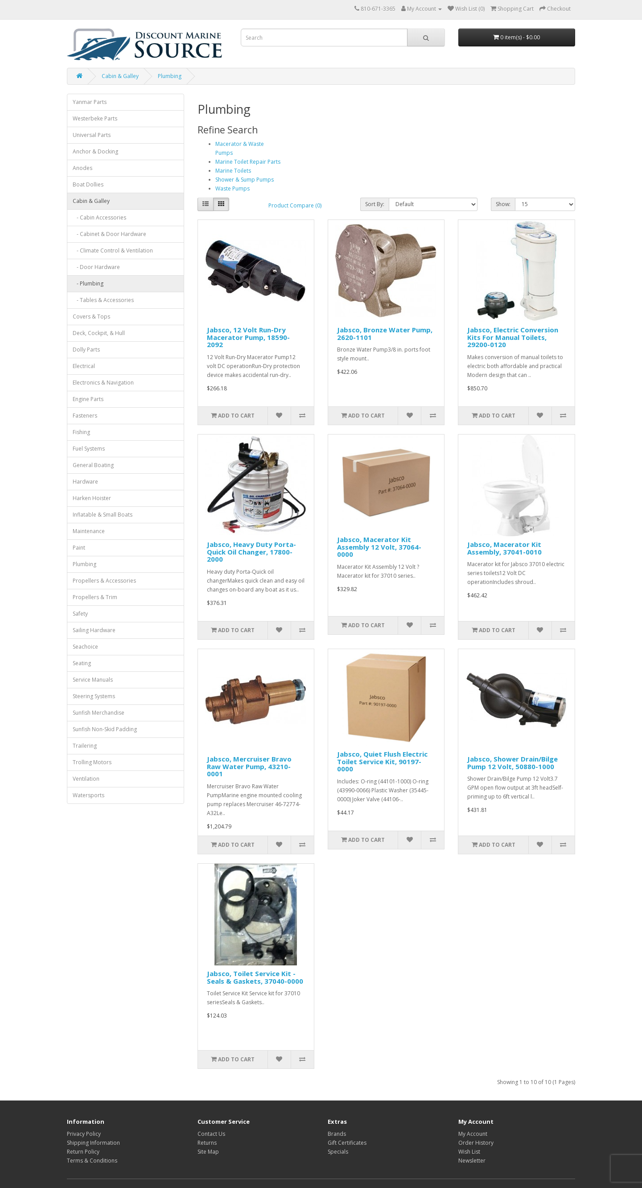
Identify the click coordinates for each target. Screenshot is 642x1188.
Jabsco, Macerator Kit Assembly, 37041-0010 (504, 548)
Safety (80, 613)
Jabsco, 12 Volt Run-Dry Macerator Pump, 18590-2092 (248, 337)
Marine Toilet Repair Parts (247, 162)
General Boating (93, 465)
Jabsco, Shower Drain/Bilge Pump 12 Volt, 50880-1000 (512, 762)
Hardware (85, 481)
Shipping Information (93, 1143)
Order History (476, 1143)
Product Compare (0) (294, 205)
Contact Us (211, 1134)
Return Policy (83, 1151)
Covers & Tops (91, 316)
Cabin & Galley (120, 76)
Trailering (85, 745)
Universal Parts (92, 135)
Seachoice (85, 646)
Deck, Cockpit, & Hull (99, 333)
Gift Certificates (347, 1143)
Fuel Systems (89, 448)
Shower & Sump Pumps (244, 179)
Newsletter (472, 1160)
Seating (82, 663)
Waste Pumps (232, 188)
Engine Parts (88, 399)
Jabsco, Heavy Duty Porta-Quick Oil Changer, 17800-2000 (251, 551)
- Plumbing (88, 283)
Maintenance (89, 531)
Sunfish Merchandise (98, 712)
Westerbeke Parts (95, 118)
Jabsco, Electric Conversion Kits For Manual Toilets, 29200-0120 (512, 337)
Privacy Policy (84, 1134)
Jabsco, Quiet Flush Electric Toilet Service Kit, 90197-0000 (382, 761)
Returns (207, 1143)
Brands (337, 1134)
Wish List (469, 1151)
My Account (472, 1134)
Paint (79, 547)
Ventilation (86, 778)
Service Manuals (93, 679)
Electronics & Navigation (103, 382)
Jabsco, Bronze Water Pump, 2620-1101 (384, 333)
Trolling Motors (92, 762)
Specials (338, 1151)
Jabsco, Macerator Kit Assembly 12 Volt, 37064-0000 (379, 547)
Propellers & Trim (95, 597)
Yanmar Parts (90, 102)
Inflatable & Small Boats (102, 514)
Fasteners (85, 415)
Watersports (88, 795)
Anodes (82, 168)
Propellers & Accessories (104, 580)
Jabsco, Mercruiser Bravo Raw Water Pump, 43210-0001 (249, 766)
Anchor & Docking (95, 151)
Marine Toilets (233, 170)
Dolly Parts (86, 349)
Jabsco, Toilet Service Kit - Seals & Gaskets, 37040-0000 (255, 977)
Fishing (81, 432)
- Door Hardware (96, 267)
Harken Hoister (92, 498)
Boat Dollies (88, 184)
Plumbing (169, 76)
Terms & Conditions (92, 1160)
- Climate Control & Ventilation (113, 250)
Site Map (208, 1151)
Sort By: (374, 204)
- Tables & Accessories (103, 300)
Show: (503, 204)
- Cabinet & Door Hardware (109, 234)
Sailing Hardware (94, 630)
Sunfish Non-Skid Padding (105, 729)
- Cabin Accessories (99, 217)
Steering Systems (94, 696)
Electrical (84, 366)
